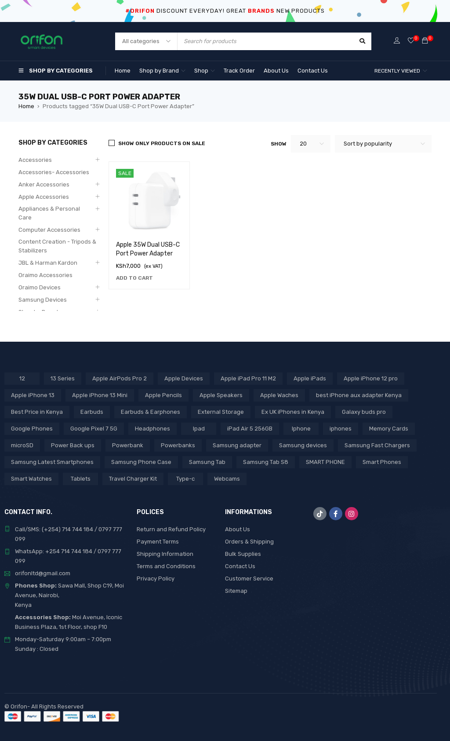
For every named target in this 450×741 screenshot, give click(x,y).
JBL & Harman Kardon (47, 262)
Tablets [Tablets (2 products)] (81, 478)
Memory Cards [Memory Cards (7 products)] (388, 428)
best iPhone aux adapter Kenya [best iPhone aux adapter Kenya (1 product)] (359, 395)
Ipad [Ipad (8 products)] (199, 428)
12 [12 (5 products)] (22, 378)
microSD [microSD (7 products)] (22, 445)
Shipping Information (165, 554)
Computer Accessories (49, 229)
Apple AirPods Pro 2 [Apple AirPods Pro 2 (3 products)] (119, 378)
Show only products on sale (161, 143)
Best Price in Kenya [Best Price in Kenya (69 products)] (37, 412)
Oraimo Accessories (45, 275)
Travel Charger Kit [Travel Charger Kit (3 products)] (133, 478)
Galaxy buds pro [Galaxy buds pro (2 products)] (364, 412)
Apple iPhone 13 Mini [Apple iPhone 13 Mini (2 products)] (99, 395)
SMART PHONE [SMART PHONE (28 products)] (325, 462)
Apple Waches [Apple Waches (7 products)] (279, 395)
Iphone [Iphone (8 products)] (301, 428)
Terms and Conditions (166, 566)
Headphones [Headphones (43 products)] (152, 428)
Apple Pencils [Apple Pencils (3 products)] (163, 395)
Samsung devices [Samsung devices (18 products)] (303, 445)
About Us (237, 529)
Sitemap (236, 591)
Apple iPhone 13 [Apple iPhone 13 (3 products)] (32, 395)
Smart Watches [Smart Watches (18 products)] (31, 478)
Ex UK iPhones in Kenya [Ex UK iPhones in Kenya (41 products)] (292, 412)
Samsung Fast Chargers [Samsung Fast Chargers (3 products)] (377, 445)
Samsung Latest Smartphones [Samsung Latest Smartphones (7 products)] (52, 462)
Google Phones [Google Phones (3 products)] (32, 428)
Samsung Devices (42, 299)
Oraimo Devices (39, 287)
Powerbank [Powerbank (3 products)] (127, 445)
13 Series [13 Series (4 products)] (63, 378)
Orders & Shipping (249, 541)
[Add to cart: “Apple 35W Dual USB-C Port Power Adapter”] (134, 278)
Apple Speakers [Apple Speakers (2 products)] (221, 395)
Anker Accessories (43, 184)
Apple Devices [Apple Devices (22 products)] (183, 378)
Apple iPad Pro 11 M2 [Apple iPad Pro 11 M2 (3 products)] (248, 378)
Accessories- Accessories (53, 172)
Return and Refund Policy (171, 529)
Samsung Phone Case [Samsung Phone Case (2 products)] (141, 462)
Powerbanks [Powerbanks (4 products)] (178, 445)
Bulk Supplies (243, 554)
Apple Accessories (43, 196)
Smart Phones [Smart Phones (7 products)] (382, 462)
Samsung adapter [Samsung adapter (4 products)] (237, 445)
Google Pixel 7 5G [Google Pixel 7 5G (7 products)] (93, 428)
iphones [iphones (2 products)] (341, 428)
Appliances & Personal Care (49, 213)
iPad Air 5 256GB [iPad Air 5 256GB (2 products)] (249, 428)
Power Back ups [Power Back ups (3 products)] (72, 445)
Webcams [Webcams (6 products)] (227, 478)
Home (26, 106)
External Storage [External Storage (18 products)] (221, 412)
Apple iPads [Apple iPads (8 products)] (310, 378)
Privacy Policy (155, 578)
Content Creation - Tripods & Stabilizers (57, 246)
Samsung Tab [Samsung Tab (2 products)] (207, 462)
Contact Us (240, 566)
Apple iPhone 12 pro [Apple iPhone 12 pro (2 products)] (371, 378)
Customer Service (249, 578)
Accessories (35, 160)
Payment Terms (158, 541)
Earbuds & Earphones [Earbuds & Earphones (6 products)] (150, 412)
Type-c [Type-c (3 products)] (185, 478)
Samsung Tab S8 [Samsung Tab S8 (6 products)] (265, 462)
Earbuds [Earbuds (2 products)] (91, 412)
